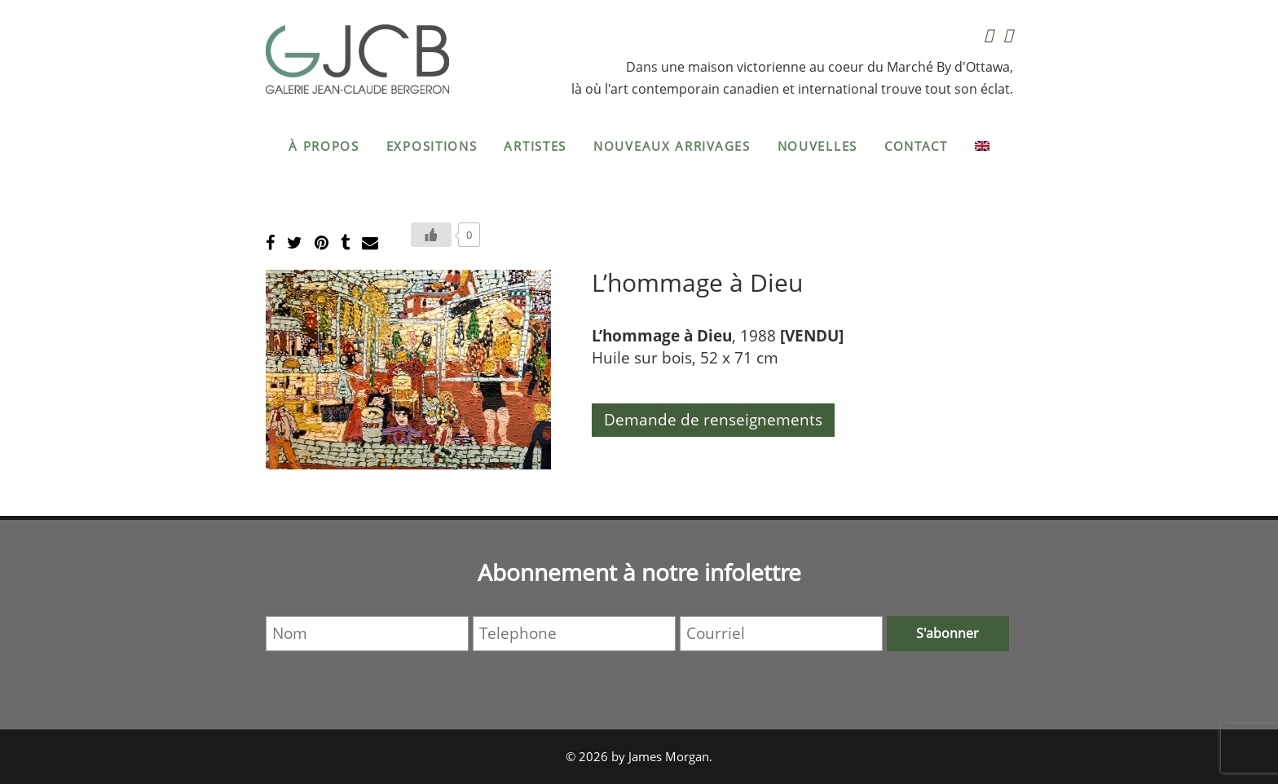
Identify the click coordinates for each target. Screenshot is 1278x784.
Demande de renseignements (713, 419)
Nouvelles (817, 146)
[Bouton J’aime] (431, 234)
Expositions (432, 146)
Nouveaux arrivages (672, 146)
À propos (324, 146)
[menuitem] (982, 146)
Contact (916, 146)
